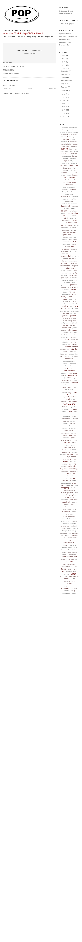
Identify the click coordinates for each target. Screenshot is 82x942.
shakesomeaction (66, 483)
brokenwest (64, 189)
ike (75, 299)
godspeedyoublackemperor (69, 280)
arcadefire (66, 139)
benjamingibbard (66, 156)
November (65, 74)
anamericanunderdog (72, 132)
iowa (75, 306)
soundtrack (66, 502)
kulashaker (65, 342)
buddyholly (65, 192)
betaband (65, 158)
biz (61, 165)
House (76, 297)
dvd (74, 242)
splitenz (74, 502)
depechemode (66, 235)
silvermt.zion (73, 488)
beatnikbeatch (73, 149)
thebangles (66, 523)
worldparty (65, 588)
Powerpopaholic (65, 39)
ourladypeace (66, 416)
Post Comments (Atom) (21, 93)
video (73, 573)
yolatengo (66, 590)
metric (69, 378)
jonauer (66, 325)
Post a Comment (9, 85)
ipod (61, 309)
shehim (74, 483)
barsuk (75, 144)
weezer (66, 579)
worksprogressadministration (69, 586)
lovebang (71, 354)
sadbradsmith (69, 476)
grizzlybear (63, 287)
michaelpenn (66, 380)
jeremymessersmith (69, 318)
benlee (74, 156)
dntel (70, 239)
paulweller (66, 423)
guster (73, 289)
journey (74, 327)
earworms (67, 246)
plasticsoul (66, 437)
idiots (70, 299)
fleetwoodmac (65, 266)
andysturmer (73, 134)
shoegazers (69, 485)
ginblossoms (73, 275)
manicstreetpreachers (69, 361)
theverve (63, 550)
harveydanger (66, 294)
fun (63, 273)
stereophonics (69, 507)
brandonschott (69, 177)
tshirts (69, 569)
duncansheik (66, 242)
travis (75, 566)
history (73, 294)
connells (73, 215)
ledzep (74, 344)
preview (66, 442)
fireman (64, 261)
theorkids (63, 538)
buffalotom (73, 192)
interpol (74, 304)
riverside (64, 466)
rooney (66, 473)
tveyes (75, 569)
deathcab (65, 232)
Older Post (52, 89)
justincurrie (65, 332)
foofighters (75, 266)
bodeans (64, 173)
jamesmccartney (64, 311)
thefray (69, 528)
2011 (64, 97)
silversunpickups (69, 490)
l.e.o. (71, 342)
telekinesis (74, 521)
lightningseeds (64, 349)
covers (74, 220)
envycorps (65, 254)
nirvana (64, 407)
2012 (64, 94)
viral (66, 576)
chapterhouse (66, 204)
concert (66, 216)
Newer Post (7, 89)
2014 (64, 65)
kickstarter (74, 337)
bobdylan (66, 170)
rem (76, 454)
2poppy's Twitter (65, 34)
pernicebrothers (69, 431)
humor (65, 299)
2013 (64, 68)
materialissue (72, 366)
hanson (65, 292)
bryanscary (73, 189)
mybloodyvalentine (69, 397)
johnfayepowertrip (66, 323)
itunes (67, 308)
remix (64, 457)
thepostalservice (69, 542)
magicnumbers (68, 356)
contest (65, 218)
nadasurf (66, 399)
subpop (74, 511)
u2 (63, 571)
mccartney (72, 375)
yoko (75, 588)
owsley (74, 416)
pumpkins (66, 445)
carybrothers (65, 199)
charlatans (74, 204)
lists (72, 349)
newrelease (69, 404)
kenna (76, 335)
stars (72, 504)
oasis (70, 411)
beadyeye (74, 146)
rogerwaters (64, 471)
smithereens (69, 497)
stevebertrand (67, 509)
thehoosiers (63, 533)
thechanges (65, 526)
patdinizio (66, 421)
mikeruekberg (65, 382)
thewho (64, 552)
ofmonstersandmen (69, 414)
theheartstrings (72, 531)
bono (70, 173)
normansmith (65, 409)
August (64, 84)
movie (74, 392)
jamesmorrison (74, 311)
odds (75, 411)
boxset (74, 175)
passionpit (75, 418)
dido (71, 237)
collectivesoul (73, 211)
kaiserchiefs (63, 335)
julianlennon (72, 330)
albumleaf (74, 130)
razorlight (74, 452)
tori (76, 559)
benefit (76, 151)
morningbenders (66, 392)
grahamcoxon (65, 285)
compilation (73, 213)
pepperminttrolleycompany (69, 428)
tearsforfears (72, 519)
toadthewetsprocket (69, 557)
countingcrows (65, 220)
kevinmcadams (65, 337)
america (62, 132)
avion (73, 139)
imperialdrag (66, 301)
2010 (64, 100)
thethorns (64, 547)
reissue (70, 454)
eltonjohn (74, 249)
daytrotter (73, 230)
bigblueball (73, 158)
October (64, 77)
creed (62, 223)
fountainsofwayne (69, 268)
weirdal (73, 579)
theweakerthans (72, 550)
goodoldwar (67, 282)
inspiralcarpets (66, 304)
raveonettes (66, 452)
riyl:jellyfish (72, 466)
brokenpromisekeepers (69, 187)
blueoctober (67, 168)
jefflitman (65, 316)
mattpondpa (72, 373)
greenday (73, 285)
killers (67, 340)
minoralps (64, 385)
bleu (76, 165)
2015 (64, 62)
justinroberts (73, 332)
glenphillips (64, 277)
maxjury (63, 375)
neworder (64, 401)
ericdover (73, 254)
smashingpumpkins (69, 495)
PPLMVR (75, 440)
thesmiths (65, 545)
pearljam (72, 423)
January (64, 90)
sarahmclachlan (69, 478)
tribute (63, 569)
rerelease (65, 459)
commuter (63, 213)
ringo (70, 464)
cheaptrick (75, 206)
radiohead (66, 450)
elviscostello (64, 251)
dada (62, 225)
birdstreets (74, 163)
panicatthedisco (65, 418)
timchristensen (72, 552)
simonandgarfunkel (67, 492)
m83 (61, 356)
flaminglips (65, 263)
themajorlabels (64, 535)
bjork (65, 165)
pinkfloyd (72, 435)
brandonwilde (66, 180)
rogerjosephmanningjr (69, 469)
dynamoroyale (66, 244)
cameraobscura (69, 194)
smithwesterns (65, 499)
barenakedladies (66, 144)
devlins (75, 235)
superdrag (69, 514)
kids (62, 339)
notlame (74, 409)
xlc (72, 588)
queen (73, 445)
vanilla (63, 574)
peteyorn (74, 433)
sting (74, 509)
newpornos (73, 402)
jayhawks (66, 313)
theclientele (73, 526)
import (74, 301)
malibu (76, 356)
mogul (74, 387)
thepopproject (72, 538)
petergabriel (65, 433)
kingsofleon (74, 339)
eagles (74, 244)
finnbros (65, 258)
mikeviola (74, 382)
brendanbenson (13, 73)
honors (70, 297)
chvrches (66, 208)
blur (74, 168)
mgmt (74, 378)
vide (68, 574)
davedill (76, 225)
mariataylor (65, 363)
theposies (69, 540)
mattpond (63, 373)
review (65, 461)
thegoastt (75, 528)
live (76, 349)
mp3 (69, 394)
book (75, 173)
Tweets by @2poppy (66, 24)
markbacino (73, 363)
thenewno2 (74, 535)
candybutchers (65, 197)
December (65, 71)
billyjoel (72, 161)
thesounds (73, 545)
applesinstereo (66, 137)
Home (30, 89)
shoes (76, 485)
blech (71, 165)
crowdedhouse (71, 223)
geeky (75, 273)
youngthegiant (66, 593)
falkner (71, 256)
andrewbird (64, 134)
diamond (65, 237)
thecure (63, 528)
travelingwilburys (66, 566)
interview (64, 306)
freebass (69, 270)
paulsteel (72, 421)
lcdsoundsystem (66, 344)
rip (75, 464)
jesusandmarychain (69, 320)
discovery (64, 239)
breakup (74, 180)
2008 (64, 107)
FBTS (77, 256)
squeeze (66, 504)
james (76, 308)
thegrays (64, 531)
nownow (64, 411)
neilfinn (73, 399)
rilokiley (64, 464)
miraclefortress (73, 385)
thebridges (73, 523)
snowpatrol (74, 500)
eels (73, 246)
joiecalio (74, 323)
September (65, 81)
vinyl (61, 576)
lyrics (76, 354)
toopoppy (71, 559)
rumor (72, 473)
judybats (63, 330)
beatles (64, 149)
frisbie (75, 270)
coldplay (64, 211)
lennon (68, 347)
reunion (73, 459)
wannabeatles (73, 576)
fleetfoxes (74, 263)
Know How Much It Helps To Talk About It (23, 33)
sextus (74, 480)
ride (75, 461)
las (75, 342)
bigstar (66, 161)
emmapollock (73, 251)
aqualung (74, 137)
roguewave (74, 471)
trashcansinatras (69, 564)
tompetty (63, 559)
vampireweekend (71, 571)
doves (75, 239)
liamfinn (75, 347)
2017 (64, 59)
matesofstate (69, 368)
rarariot (74, 449)
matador (64, 366)
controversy (73, 218)
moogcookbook (69, 389)
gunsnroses (66, 289)
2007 (64, 110)
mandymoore (69, 359)
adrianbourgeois (65, 130)
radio (73, 447)
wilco (73, 581)
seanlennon (67, 481)
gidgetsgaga (64, 275)
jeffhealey (73, 313)
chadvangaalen (69, 201)
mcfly (63, 378)
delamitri (73, 232)
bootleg (63, 175)
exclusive (63, 256)
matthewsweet (69, 370)
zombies (74, 593)
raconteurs (67, 447)
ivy (72, 308)
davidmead (65, 230)
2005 (64, 116)
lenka (62, 347)
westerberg (66, 581)
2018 (64, 55)
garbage (68, 273)
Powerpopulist (64, 45)
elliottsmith (65, 249)
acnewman (65, 127)
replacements (71, 457)
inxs (71, 306)
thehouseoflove (73, 533)
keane (71, 335)
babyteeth (64, 141)
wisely (69, 583)
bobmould (73, 170)
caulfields (73, 199)
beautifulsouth (64, 151)
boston (69, 175)
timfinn (64, 554)
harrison (72, 292)
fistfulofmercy (73, 261)
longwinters (63, 354)
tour (72, 561)
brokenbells (69, 185)
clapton (73, 208)
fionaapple (72, 258)
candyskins (75, 196)
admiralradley (73, 127)
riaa (71, 461)
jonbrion (72, 325)
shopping (65, 488)
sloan (76, 492)
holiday (63, 297)
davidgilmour (73, 227)
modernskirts (66, 387)
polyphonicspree (66, 440)
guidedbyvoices (73, 287)
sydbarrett (65, 519)
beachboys (65, 146)
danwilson (68, 225)
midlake (74, 380)
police (73, 438)
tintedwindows (72, 554)
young (73, 591)
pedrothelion (69, 426)
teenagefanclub (65, 521)
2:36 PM (21, 66)
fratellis (63, 270)
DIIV (74, 237)
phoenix (65, 435)
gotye (73, 282)
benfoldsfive (73, 154)
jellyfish (73, 316)
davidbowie (64, 227)
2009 (64, 104)
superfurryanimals (69, 516)
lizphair (65, 351)
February (64, 87)
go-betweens (73, 277)
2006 (64, 113)
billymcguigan (65, 163)
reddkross (63, 454)
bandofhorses (72, 142)
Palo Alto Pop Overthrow (68, 37)
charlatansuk (65, 206)
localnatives (72, 351)
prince (74, 442)
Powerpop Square (65, 42)
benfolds (64, 154)
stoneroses (66, 512)
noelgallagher (72, 407)
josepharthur (66, 328)
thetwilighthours (72, 547)
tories (66, 562)
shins (62, 485)
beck (71, 151)
